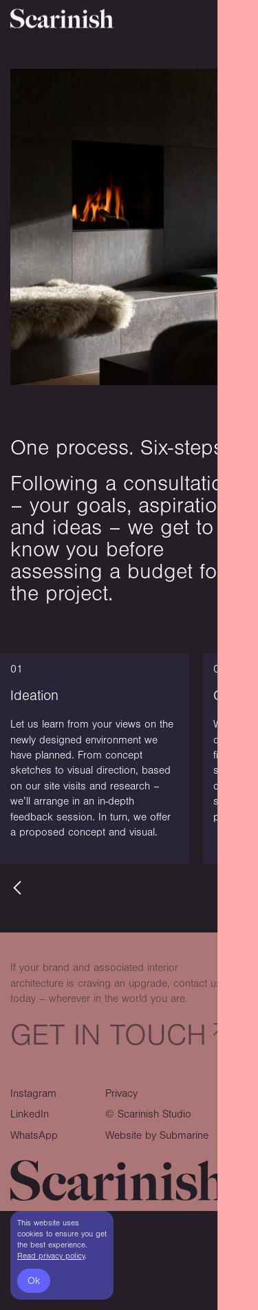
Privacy (121, 1093)
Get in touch (108, 1035)
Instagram (33, 1093)
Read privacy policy (51, 1256)
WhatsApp (34, 1135)
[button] (17, 888)
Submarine (184, 1135)
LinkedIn (29, 1114)
